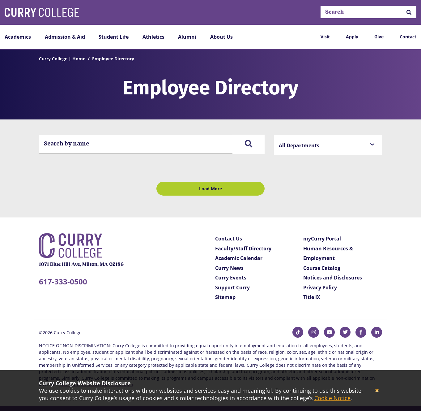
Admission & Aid (65, 36)
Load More (210, 189)
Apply (352, 37)
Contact (408, 37)
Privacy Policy (320, 287)
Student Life (114, 36)
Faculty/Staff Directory (243, 248)
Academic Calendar (238, 258)
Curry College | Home (62, 59)
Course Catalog (321, 268)
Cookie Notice (332, 398)
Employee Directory (113, 59)
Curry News (229, 268)
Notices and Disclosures (332, 277)
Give (379, 37)
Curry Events (230, 277)
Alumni (187, 36)
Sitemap (225, 297)
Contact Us (228, 238)
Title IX (311, 297)
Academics (18, 36)
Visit (325, 37)
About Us (221, 36)
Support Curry (232, 287)
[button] (409, 12)
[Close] (377, 390)
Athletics (153, 36)
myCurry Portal (322, 238)
